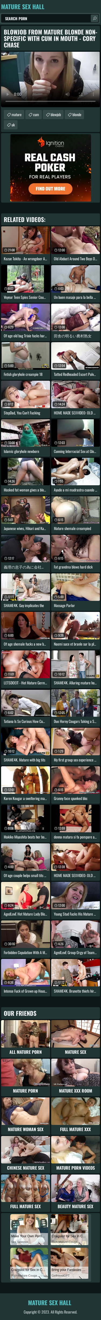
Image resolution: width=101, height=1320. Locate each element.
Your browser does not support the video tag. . (50, 79)
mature (17, 114)
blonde (76, 114)
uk (13, 124)
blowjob (56, 114)
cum (36, 114)
